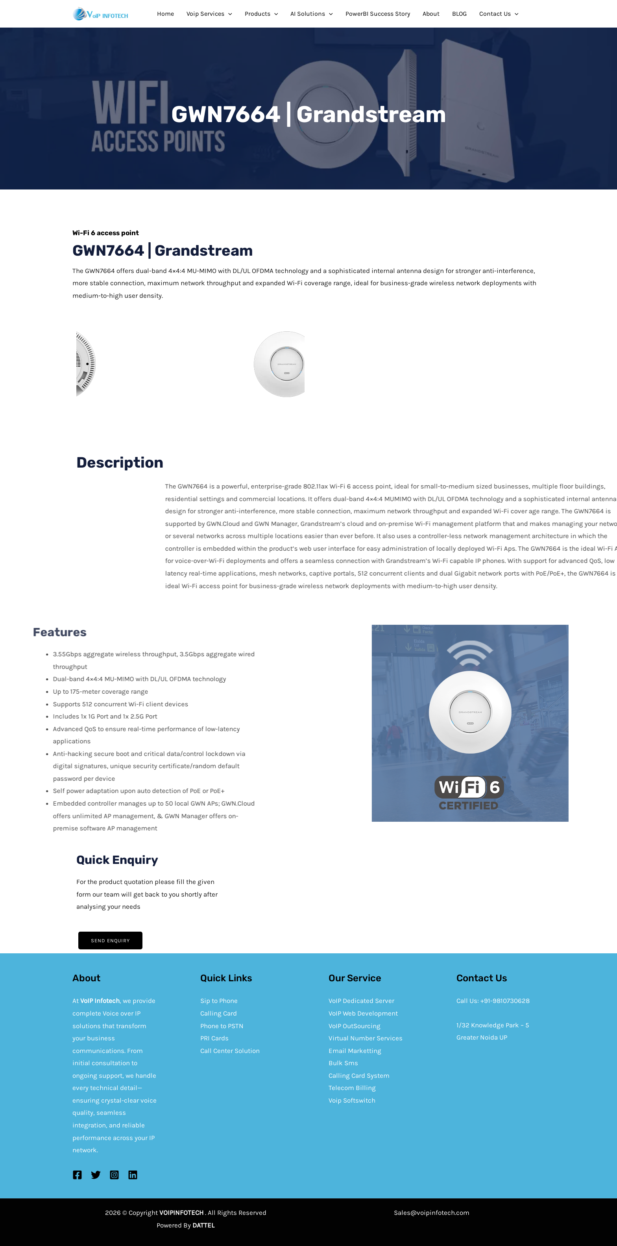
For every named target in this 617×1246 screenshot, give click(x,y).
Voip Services (209, 14)
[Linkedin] (133, 1175)
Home (165, 13)
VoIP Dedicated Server (361, 1001)
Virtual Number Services (366, 1038)
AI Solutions (311, 14)
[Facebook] (77, 1175)
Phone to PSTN (222, 1026)
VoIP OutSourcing (355, 1026)
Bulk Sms (343, 1063)
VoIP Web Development (363, 1013)
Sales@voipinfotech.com (431, 1212)
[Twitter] (96, 1175)
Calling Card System (359, 1075)
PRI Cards (214, 1038)
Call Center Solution (230, 1051)
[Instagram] (114, 1175)
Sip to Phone (219, 1001)
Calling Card (218, 1013)
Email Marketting (355, 1051)
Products (261, 14)
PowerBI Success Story (377, 13)
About (431, 13)
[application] (228, 14)
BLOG (459, 13)
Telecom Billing (352, 1088)
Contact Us (499, 14)
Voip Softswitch (352, 1100)
